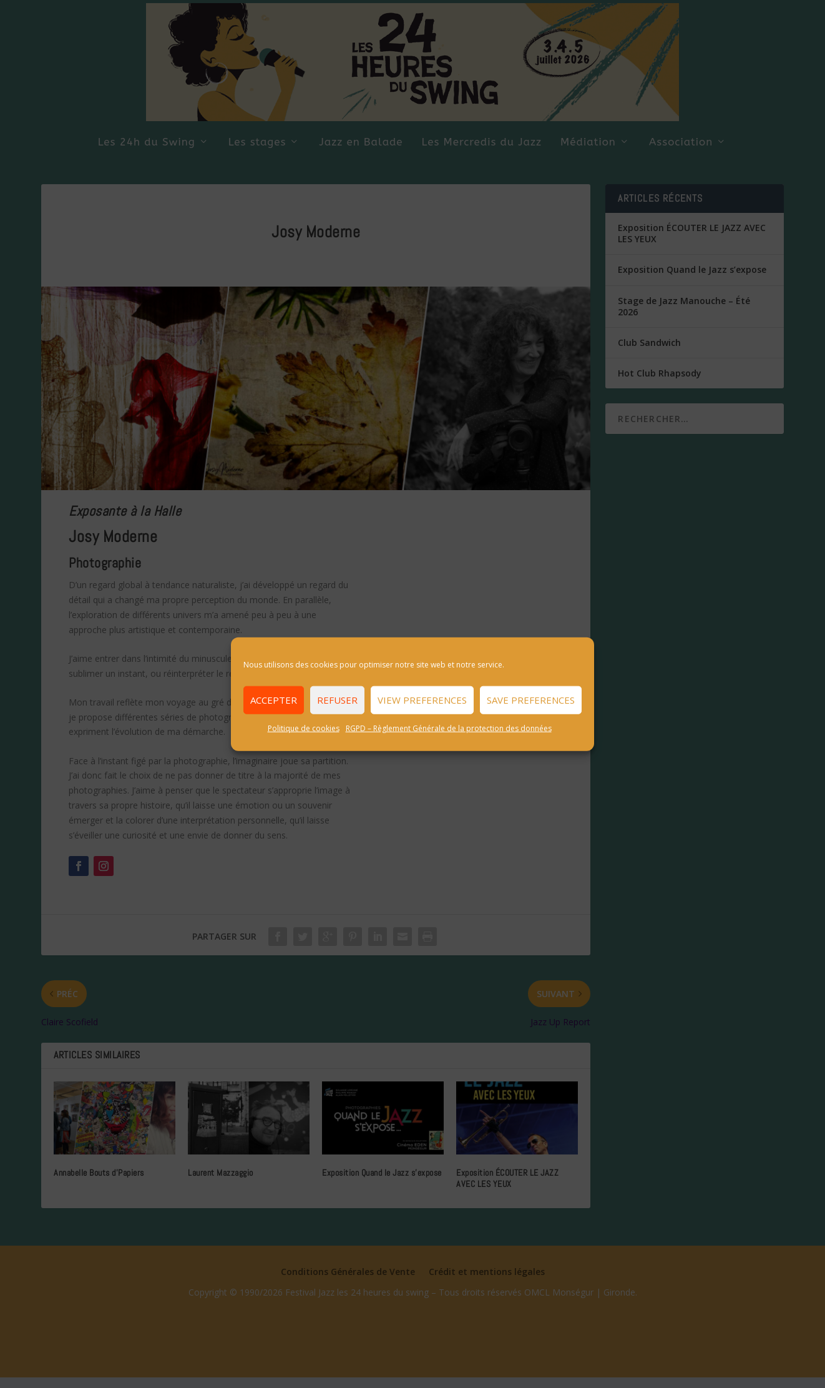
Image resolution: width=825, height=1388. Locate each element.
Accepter (273, 700)
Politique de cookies (303, 727)
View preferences (422, 700)
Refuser (337, 700)
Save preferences (531, 700)
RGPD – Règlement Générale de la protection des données (449, 727)
